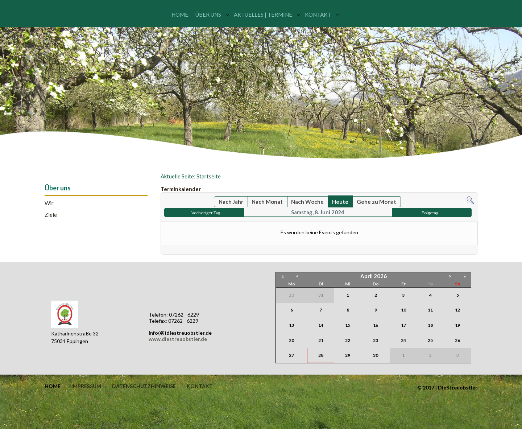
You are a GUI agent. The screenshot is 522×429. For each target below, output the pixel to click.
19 (457, 325)
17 (403, 325)
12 (457, 310)
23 (375, 340)
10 (403, 310)
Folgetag (430, 212)
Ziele (51, 215)
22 (347, 340)
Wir (49, 203)
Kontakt (318, 14)
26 (457, 340)
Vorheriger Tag (205, 212)
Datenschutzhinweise (144, 386)
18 (430, 325)
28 (320, 355)
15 (347, 325)
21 (320, 340)
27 (291, 355)
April (366, 276)
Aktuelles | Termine (263, 14)
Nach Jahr (231, 201)
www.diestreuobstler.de (178, 339)
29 (347, 355)
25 (430, 340)
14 (320, 325)
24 (403, 340)
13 (291, 325)
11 (430, 310)
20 (291, 340)
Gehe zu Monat (376, 201)
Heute (340, 201)
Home (179, 14)
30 (375, 355)
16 (375, 325)
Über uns (208, 14)
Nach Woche (307, 201)
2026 (380, 276)
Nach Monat (267, 201)
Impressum (86, 386)
